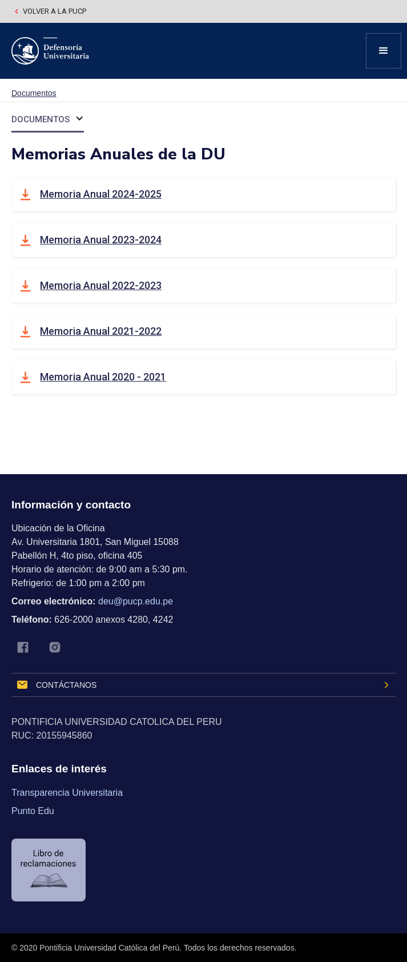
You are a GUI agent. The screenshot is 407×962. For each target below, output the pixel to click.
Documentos (34, 93)
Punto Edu (32, 811)
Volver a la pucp (54, 11)
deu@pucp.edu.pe (135, 601)
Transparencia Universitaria (67, 792)
